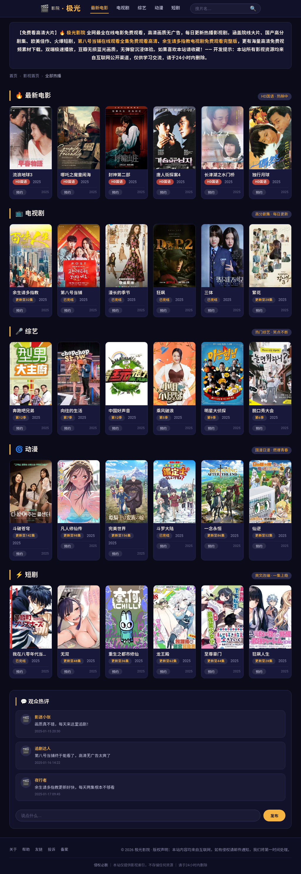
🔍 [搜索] (253, 8)
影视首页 (31, 75)
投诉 (52, 849)
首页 (13, 75)
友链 (39, 849)
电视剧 (122, 8)
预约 (19, 192)
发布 (274, 815)
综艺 (142, 8)
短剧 (175, 8)
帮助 (26, 849)
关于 (13, 849)
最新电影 (99, 8)
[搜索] (218, 8)
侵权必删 (101, 865)
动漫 (159, 8)
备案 (64, 849)
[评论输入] (138, 815)
